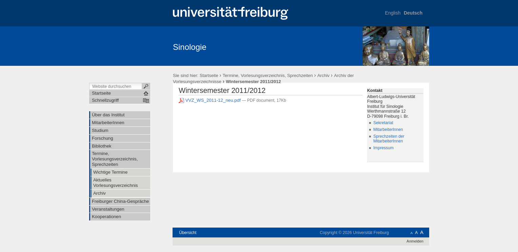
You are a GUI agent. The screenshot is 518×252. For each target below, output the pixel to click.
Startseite (209, 75)
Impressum (383, 148)
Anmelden (414, 241)
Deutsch (413, 13)
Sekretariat (383, 122)
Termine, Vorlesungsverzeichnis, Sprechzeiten (268, 75)
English (393, 13)
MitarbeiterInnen (388, 129)
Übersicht (187, 232)
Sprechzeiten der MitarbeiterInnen (388, 139)
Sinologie (189, 47)
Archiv (323, 75)
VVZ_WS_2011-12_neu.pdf (210, 100)
